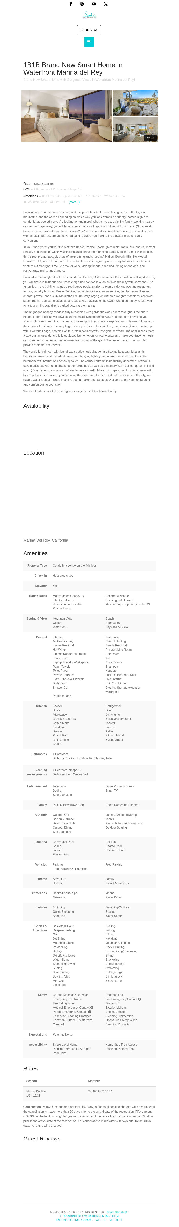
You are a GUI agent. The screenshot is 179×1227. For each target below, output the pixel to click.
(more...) (74, 202)
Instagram (82, 1220)
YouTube (116, 1220)
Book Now (89, 30)
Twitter (100, 1220)
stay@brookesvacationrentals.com (89, 1215)
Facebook (63, 1220)
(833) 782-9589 (117, 1211)
